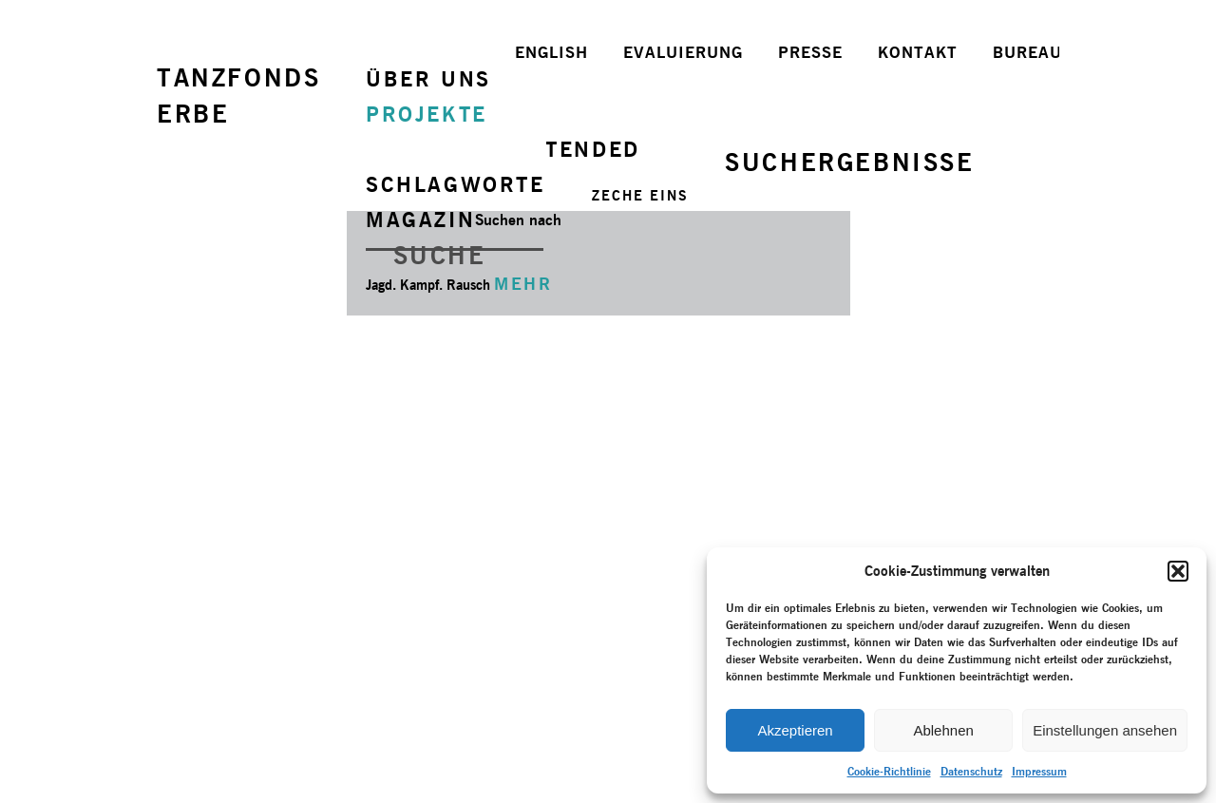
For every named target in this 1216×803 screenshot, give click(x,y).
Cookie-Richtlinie (889, 771)
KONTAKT (918, 52)
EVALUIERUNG (683, 52)
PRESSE (810, 52)
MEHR (523, 284)
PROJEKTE (426, 114)
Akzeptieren (794, 730)
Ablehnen (943, 730)
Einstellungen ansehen (1105, 730)
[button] (1178, 571)
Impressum (1039, 771)
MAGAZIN (420, 219)
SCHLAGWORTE (455, 184)
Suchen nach (518, 220)
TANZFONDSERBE (238, 95)
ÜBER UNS (428, 79)
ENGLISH (551, 52)
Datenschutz (971, 771)
